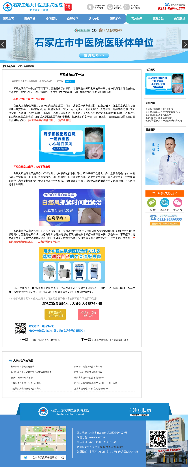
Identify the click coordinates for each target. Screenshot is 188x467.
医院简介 (115, 18)
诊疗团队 (51, 18)
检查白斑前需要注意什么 (22, 366)
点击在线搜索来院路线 (43, 457)
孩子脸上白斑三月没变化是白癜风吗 (162, 112)
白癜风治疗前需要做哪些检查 (88, 372)
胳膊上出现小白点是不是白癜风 (89, 377)
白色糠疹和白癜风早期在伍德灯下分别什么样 (95, 383)
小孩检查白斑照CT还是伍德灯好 (26, 383)
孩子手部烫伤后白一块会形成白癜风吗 (163, 120)
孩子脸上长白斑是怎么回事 (158, 115)
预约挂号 (136, 18)
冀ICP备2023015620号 (111, 447)
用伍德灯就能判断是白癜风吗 (88, 366)
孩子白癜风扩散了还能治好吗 (159, 118)
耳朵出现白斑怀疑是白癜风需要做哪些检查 (31, 372)
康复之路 (158, 18)
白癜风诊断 (29, 66)
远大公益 (94, 18)
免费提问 (69, 81)
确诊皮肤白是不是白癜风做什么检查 (111, 340)
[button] (3, 44)
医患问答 (29, 18)
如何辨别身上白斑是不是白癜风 (26, 388)
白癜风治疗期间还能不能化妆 (159, 109)
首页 (19, 66)
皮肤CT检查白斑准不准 (22, 377)
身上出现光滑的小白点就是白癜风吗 (91, 388)
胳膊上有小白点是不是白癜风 (46, 340)
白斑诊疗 (72, 18)
